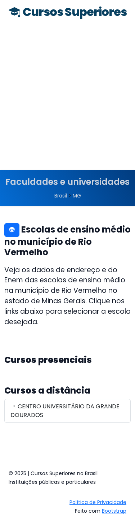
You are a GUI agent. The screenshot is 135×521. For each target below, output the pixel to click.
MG (77, 195)
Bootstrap (114, 511)
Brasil (60, 195)
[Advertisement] (67, 98)
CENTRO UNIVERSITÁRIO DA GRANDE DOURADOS (65, 410)
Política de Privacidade (97, 502)
